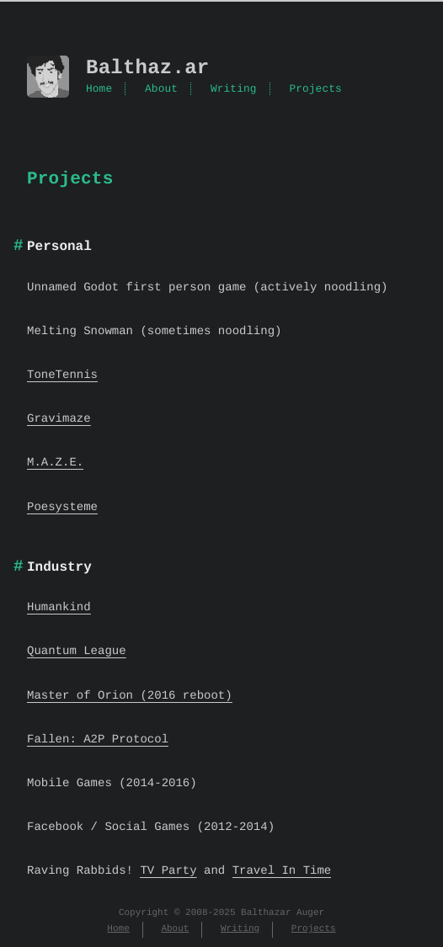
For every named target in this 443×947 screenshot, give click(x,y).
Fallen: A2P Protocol (97, 739)
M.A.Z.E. (55, 463)
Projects (315, 89)
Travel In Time (282, 871)
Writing (234, 89)
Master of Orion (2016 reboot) (129, 696)
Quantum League (76, 651)
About (161, 89)
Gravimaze (59, 419)
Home (99, 89)
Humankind (59, 607)
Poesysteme (62, 507)
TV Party (168, 871)
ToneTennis (62, 375)
